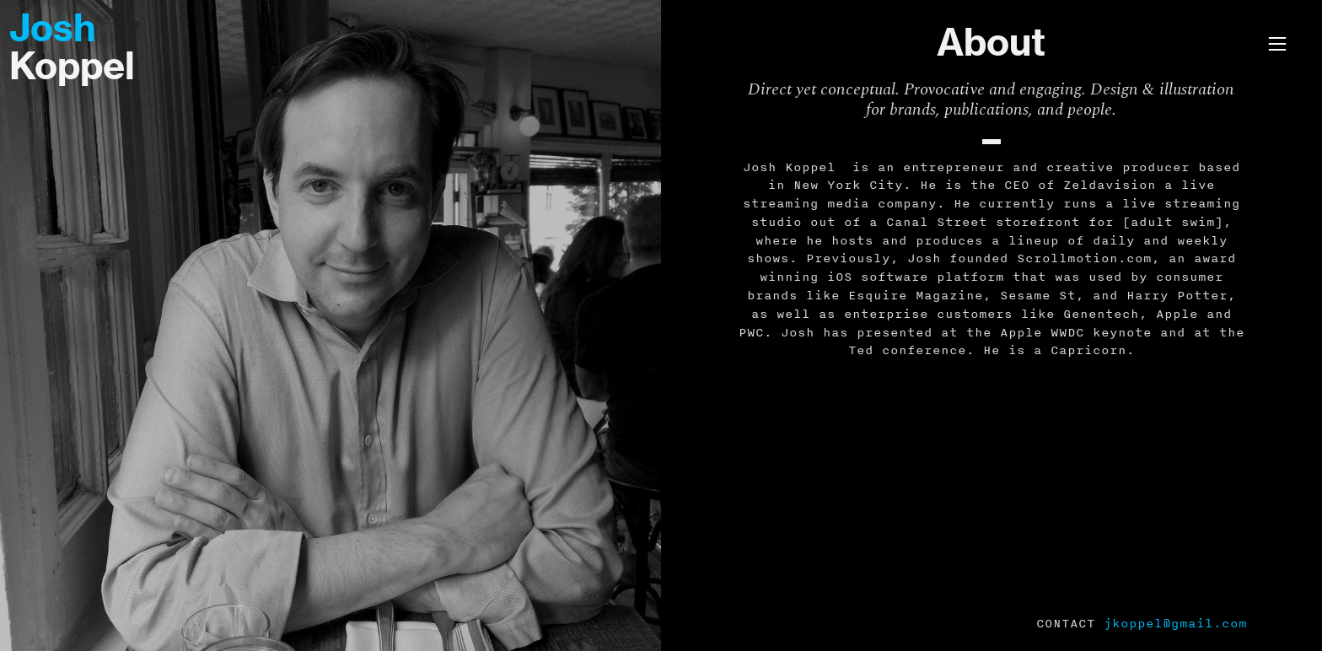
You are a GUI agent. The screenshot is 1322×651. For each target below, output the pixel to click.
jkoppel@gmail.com (1175, 623)
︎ (1277, 44)
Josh (52, 27)
